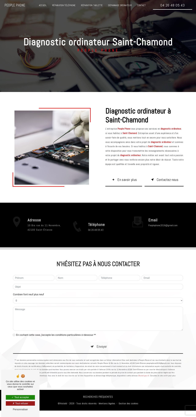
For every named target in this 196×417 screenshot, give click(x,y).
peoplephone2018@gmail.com (162, 225)
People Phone (15, 5)
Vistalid (63, 409)
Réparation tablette (92, 5)
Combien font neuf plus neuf (28, 294)
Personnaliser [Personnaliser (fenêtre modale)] (20, 409)
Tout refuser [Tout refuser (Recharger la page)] (20, 403)
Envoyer (101, 346)
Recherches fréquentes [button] (98, 403)
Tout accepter (20, 397)
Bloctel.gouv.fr (143, 376)
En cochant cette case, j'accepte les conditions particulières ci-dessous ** (56, 334)
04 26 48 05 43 (172, 5)
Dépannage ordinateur (120, 5)
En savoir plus (123, 182)
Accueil (43, 5)
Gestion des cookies (128, 409)
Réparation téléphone (63, 5)
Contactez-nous (162, 182)
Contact (141, 5)
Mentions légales (107, 409)
